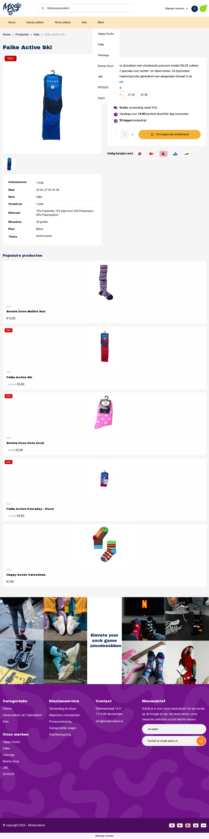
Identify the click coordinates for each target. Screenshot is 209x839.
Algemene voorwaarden (64, 715)
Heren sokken (63, 22)
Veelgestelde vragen (62, 728)
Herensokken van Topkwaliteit (22, 715)
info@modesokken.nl (109, 721)
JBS (5, 767)
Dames (7, 708)
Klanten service (174, 8)
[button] (42, 8)
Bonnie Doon (11, 761)
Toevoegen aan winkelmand (172, 134)
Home (11, 22)
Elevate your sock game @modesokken (105, 640)
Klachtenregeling (60, 734)
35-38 (144, 94)
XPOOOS (9, 774)
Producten (22, 34)
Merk (101, 22)
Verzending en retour (62, 708)
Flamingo (9, 755)
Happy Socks (11, 742)
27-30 (131, 94)
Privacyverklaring (60, 721)
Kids (84, 22)
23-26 (118, 94)
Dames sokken (35, 22)
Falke (6, 748)
